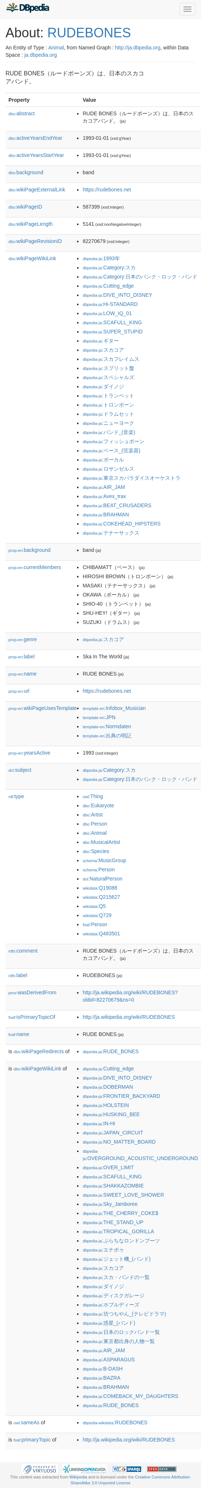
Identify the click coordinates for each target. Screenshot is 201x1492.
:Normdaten (107, 726)
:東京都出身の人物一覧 (118, 1341)
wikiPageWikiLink (32, 258)
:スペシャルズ (108, 377)
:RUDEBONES (115, 1422)
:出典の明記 (107, 735)
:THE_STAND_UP (113, 1222)
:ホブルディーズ (111, 1305)
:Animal (94, 833)
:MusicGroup (104, 860)
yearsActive (29, 753)
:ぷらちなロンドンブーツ (121, 1241)
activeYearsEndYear (35, 138)
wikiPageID (25, 207)
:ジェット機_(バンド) (116, 1259)
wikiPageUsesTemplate (42, 708)
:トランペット (108, 396)
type (16, 796)
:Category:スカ (109, 267)
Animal (56, 48)
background (25, 172)
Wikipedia (78, 1477)
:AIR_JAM (104, 487)
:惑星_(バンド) (109, 1323)
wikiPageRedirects (39, 1051)
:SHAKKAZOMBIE (113, 1186)
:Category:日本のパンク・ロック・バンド (140, 277)
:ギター (100, 341)
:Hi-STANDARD (110, 304)
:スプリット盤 (108, 368)
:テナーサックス (111, 533)
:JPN (99, 717)
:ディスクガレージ (113, 1295)
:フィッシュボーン (113, 441)
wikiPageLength (30, 224)
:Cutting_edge (108, 286)
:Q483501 (101, 933)
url (18, 691)
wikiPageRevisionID (35, 241)
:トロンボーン (108, 405)
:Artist (92, 815)
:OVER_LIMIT (108, 1167)
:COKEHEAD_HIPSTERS (122, 524)
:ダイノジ (103, 386)
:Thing (93, 796)
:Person (95, 824)
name (22, 674)
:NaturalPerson (102, 879)
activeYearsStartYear (36, 155)
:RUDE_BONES (111, 1051)
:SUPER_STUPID (113, 331)
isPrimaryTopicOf (31, 1017)
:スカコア (103, 350)
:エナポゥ (103, 1250)
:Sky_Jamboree (110, 1204)
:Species (96, 851)
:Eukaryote (98, 805)
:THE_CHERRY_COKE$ (120, 1213)
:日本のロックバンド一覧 (121, 1332)
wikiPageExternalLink (36, 189)
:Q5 (94, 906)
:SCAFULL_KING (112, 322)
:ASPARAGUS (109, 1359)
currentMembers (34, 567)
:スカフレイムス (111, 359)
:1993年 (101, 258)
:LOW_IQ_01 (107, 313)
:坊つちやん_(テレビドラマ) (124, 1314)
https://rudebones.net (107, 189)
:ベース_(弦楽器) (111, 450)
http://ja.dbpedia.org (138, 48)
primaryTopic (32, 1440)
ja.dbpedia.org (40, 55)
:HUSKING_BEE (111, 1114)
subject (19, 770)
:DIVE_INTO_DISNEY (117, 295)
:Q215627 (101, 897)
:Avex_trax (104, 496)
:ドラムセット (108, 414)
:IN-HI (99, 1123)
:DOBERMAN (108, 1087)
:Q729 (97, 915)
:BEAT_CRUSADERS (117, 505)
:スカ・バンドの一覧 (116, 1277)
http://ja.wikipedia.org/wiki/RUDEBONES (129, 1017)
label (21, 656)
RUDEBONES (89, 32)
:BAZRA (101, 1378)
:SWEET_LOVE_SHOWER (123, 1195)
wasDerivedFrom (32, 992)
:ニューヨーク (108, 423)
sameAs (26, 1422)
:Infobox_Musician (114, 708)
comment (22, 951)
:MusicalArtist (101, 842)
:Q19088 (100, 888)
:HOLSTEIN (106, 1105)
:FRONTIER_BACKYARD (121, 1096)
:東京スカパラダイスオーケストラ (131, 478)
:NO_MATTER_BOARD (119, 1142)
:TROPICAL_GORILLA (118, 1231)
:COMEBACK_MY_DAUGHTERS (130, 1396)
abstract (21, 113)
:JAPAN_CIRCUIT (113, 1133)
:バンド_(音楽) (109, 432)
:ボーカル (103, 460)
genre (22, 639)
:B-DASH (103, 1369)
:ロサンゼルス (108, 469)
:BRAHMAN (106, 514)
